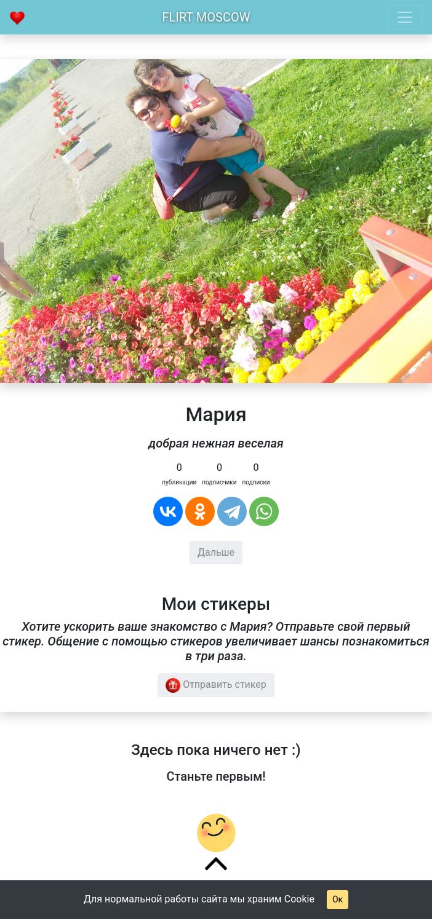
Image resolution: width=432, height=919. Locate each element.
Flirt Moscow (206, 17)
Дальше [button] (216, 552)
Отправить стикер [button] (216, 685)
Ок (337, 899)
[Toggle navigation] (405, 17)
